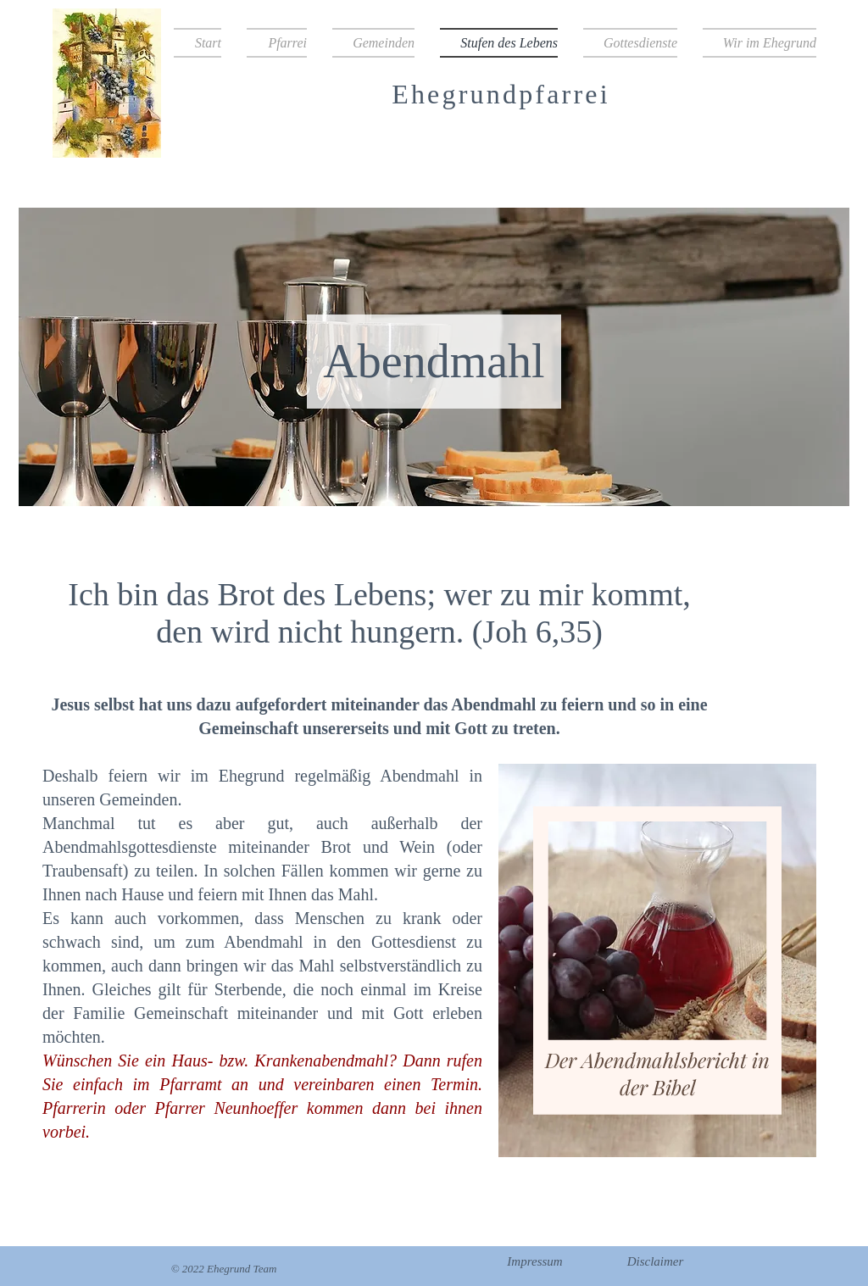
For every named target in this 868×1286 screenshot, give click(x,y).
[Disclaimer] (655, 1261)
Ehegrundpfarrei (501, 94)
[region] (653, 965)
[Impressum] (535, 1261)
